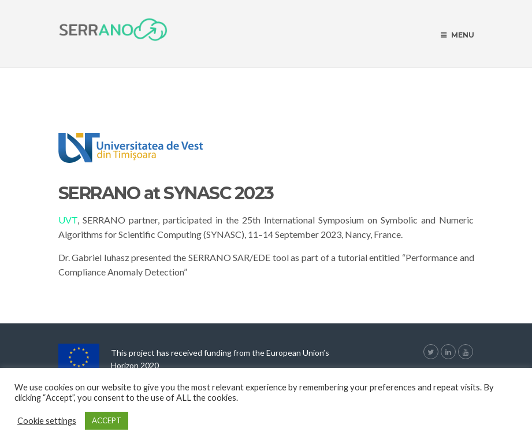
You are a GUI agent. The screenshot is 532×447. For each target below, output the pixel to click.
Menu (457, 35)
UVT (67, 219)
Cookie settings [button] (46, 421)
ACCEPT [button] (106, 420)
